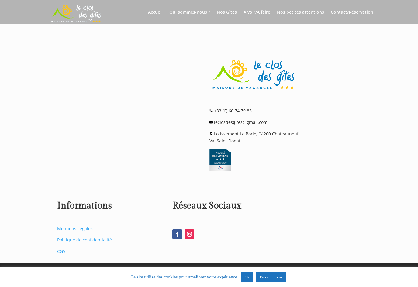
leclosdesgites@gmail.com (241, 122)
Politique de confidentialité (84, 240)
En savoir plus (271, 277)
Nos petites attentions (300, 12)
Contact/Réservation (352, 12)
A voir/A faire (257, 12)
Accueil (155, 12)
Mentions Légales (75, 228)
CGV (61, 251)
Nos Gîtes (227, 12)
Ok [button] (246, 277)
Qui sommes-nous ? (189, 12)
